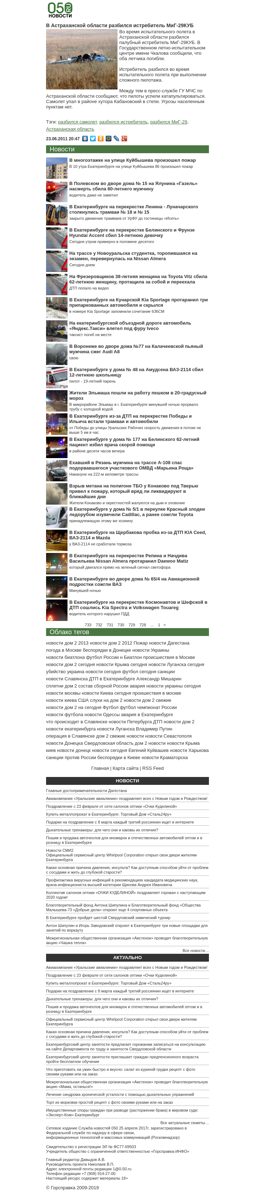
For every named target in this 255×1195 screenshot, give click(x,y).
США (83, 700)
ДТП (157, 721)
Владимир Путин (154, 729)
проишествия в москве (156, 693)
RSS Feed (153, 768)
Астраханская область (70, 129)
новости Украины (150, 650)
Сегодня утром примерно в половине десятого (111, 241)
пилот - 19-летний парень (92, 381)
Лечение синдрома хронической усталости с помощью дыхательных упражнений (120, 1094)
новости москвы (63, 693)
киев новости (60, 750)
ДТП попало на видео (89, 288)
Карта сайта (126, 768)
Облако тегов (69, 632)
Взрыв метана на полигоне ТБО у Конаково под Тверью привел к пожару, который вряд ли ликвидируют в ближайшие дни (133, 491)
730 (121, 625)
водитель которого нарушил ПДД (99, 614)
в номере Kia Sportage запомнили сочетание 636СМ (116, 311)
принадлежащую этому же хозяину (101, 521)
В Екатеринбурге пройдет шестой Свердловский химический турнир (108, 917)
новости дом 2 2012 (111, 643)
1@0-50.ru (122, 1169)
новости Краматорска (164, 757)
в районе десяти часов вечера (97, 451)
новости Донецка (64, 743)
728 (143, 625)
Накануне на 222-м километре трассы (103, 474)
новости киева (61, 700)
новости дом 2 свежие (147, 700)
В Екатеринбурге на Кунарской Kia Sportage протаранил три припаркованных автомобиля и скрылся (138, 302)
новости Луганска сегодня (176, 664)
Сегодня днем (82, 265)
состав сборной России (103, 686)
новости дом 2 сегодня (70, 664)
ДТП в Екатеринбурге (112, 678)
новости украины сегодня (173, 686)
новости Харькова (189, 750)
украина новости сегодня (94, 671)
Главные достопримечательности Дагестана (86, 790)
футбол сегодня (139, 671)
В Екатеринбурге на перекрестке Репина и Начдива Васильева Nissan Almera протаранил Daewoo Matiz (128, 558)
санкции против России (71, 757)
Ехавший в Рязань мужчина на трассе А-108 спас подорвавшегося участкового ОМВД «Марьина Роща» (131, 465)
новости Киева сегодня (106, 693)
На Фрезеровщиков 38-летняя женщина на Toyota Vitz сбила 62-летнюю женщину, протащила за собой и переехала (138, 279)
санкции (166, 671)
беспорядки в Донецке (107, 650)
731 (110, 625)
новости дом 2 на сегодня (73, 707)
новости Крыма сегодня (122, 664)
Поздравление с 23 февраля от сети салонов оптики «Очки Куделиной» (111, 806)
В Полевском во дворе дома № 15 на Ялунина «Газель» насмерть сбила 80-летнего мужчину (133, 186)
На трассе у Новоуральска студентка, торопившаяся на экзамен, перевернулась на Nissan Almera (133, 256)
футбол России (102, 657)
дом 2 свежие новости (120, 736)
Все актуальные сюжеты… (184, 1123)
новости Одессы (102, 714)
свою (74, 358)
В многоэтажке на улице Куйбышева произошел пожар (132, 160)
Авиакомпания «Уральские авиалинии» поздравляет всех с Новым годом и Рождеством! (127, 798)
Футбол (111, 707)
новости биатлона (65, 657)
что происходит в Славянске (77, 721)
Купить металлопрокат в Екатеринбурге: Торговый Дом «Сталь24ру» (108, 814)
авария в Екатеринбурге (147, 714)
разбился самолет (77, 122)
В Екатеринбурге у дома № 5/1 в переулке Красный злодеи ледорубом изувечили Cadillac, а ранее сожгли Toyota (137, 511)
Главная (100, 768)
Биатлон (133, 657)
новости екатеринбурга (71, 729)
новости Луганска (116, 729)
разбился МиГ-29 (169, 122)
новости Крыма (183, 743)
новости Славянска (67, 678)
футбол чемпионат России (148, 707)
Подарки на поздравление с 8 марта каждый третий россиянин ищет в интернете (120, 822)
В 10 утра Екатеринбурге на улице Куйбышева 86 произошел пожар (131, 166)
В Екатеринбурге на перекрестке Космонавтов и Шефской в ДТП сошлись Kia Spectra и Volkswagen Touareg (138, 604)
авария (137, 686)
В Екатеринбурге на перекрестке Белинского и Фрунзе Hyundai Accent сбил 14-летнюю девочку (132, 232)
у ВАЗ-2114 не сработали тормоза (100, 544)
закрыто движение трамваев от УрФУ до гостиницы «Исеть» (124, 218)
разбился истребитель (123, 122)
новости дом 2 (179, 721)
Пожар (141, 643)
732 (99, 625)
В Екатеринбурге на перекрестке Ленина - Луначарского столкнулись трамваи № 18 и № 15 (133, 209)
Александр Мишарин (158, 678)
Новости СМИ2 (60, 850)
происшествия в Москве (169, 657)
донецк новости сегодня (101, 750)
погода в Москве (63, 650)
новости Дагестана (169, 643)
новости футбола (64, 714)
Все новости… (195, 950)
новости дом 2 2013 (67, 643)
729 (132, 625)
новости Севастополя (168, 736)
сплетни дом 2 (61, 686)
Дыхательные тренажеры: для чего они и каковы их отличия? (102, 830)
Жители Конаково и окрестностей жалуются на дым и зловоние (127, 503)
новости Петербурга (130, 721)
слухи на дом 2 (106, 700)
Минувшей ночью (85, 590)
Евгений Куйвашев (149, 750)
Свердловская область (109, 743)
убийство (56, 671)
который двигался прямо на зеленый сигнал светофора (119, 567)
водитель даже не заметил (93, 195)
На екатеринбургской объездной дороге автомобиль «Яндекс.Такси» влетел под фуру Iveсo (130, 325)
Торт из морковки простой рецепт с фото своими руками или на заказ (109, 1102)
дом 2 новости (150, 743)
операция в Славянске (70, 736)
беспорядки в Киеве (119, 757)
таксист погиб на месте (90, 334)
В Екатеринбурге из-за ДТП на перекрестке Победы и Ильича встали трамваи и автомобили (130, 418)
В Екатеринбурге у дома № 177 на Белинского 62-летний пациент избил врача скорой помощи (134, 442)
